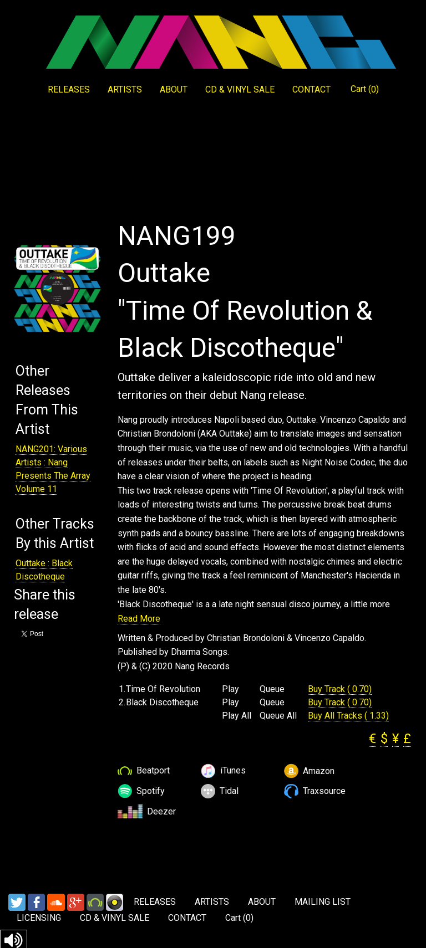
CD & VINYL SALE (240, 89)
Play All (236, 715)
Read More (139, 618)
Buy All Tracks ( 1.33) (348, 715)
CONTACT (311, 89)
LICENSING (39, 918)
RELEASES (69, 89)
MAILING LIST (323, 901)
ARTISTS (125, 89)
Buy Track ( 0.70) (340, 689)
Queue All (278, 715)
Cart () (365, 89)
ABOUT (173, 89)
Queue (272, 689)
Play (230, 689)
